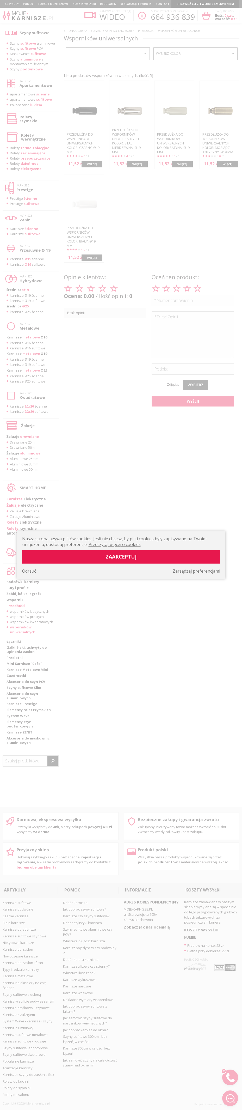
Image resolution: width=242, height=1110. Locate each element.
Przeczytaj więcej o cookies (115, 544)
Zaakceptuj (121, 556)
